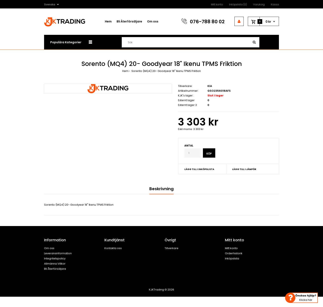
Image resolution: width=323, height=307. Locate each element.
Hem (125, 71)
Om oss (49, 248)
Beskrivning (161, 189)
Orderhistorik (233, 253)
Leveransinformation (58, 253)
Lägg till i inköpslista (199, 169)
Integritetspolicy (55, 258)
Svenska (49, 4)
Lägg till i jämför (244, 169)
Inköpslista (232, 258)
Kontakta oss (113, 248)
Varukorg (259, 4)
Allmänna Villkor (55, 264)
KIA (209, 86)
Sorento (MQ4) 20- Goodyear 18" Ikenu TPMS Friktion (166, 71)
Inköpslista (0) (238, 4)
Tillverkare (171, 248)
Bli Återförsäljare (55, 269)
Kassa (275, 4)
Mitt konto (217, 4)
